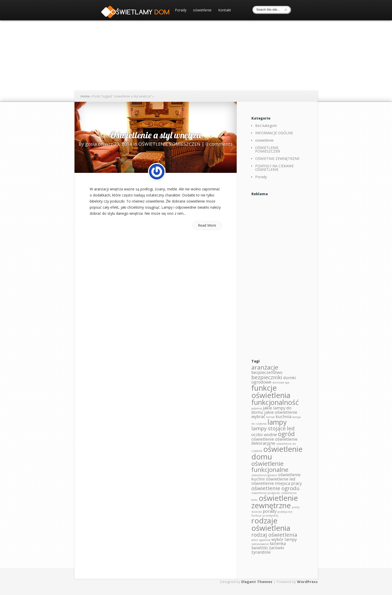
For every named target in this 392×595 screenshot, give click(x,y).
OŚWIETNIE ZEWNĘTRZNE (277, 158)
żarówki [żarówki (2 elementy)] (276, 548)
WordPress (307, 581)
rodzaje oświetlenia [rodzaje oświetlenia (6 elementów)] (270, 524)
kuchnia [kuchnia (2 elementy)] (283, 416)
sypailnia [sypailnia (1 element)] (264, 540)
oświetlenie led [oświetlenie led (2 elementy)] (280, 479)
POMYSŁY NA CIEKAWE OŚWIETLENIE (274, 167)
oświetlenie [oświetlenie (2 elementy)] (262, 439)
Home (85, 96)
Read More (207, 225)
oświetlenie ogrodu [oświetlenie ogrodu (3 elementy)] (275, 488)
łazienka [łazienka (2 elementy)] (278, 543)
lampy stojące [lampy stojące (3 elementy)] (268, 428)
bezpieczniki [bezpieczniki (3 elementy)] (266, 377)
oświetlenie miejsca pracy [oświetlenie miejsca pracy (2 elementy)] (276, 483)
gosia (91, 144)
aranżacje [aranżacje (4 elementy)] (264, 367)
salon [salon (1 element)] (254, 540)
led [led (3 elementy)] (291, 428)
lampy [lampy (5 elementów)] (277, 422)
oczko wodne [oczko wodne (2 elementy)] (264, 434)
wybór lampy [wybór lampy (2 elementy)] (284, 539)
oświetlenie (202, 10)
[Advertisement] (277, 273)
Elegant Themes (256, 581)
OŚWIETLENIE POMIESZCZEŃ (169, 144)
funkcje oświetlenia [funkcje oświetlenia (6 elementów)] (270, 391)
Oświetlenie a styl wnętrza (155, 135)
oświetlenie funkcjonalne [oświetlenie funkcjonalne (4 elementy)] (269, 466)
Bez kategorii (266, 125)
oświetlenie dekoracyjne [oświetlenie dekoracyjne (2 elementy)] (274, 441)
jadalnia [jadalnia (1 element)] (256, 408)
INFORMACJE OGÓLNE (274, 132)
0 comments (219, 144)
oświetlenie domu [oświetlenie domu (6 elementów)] (277, 452)
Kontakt (224, 10)
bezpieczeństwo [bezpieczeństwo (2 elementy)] (267, 372)
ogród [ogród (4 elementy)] (286, 433)
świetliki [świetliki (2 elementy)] (259, 548)
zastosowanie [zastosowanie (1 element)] (260, 544)
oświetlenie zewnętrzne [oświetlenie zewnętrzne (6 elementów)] (274, 501)
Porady (180, 10)
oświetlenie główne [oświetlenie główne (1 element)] (264, 475)
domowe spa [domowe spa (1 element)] (280, 382)
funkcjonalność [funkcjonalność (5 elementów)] (275, 402)
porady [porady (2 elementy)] (269, 511)
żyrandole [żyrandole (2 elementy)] (261, 552)
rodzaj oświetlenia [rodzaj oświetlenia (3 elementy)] (274, 534)
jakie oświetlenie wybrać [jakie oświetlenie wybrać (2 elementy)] (274, 414)
